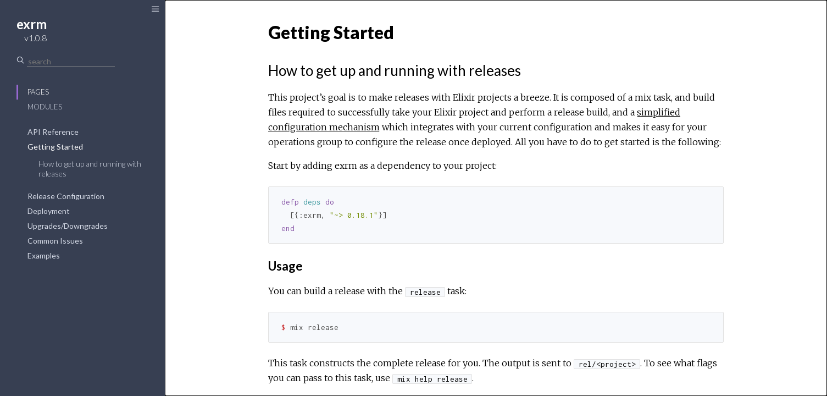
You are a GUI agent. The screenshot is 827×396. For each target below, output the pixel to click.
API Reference (53, 131)
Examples (43, 255)
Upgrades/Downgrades (67, 225)
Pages (38, 91)
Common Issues (55, 240)
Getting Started (55, 146)
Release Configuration (65, 196)
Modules (44, 106)
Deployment (48, 211)
